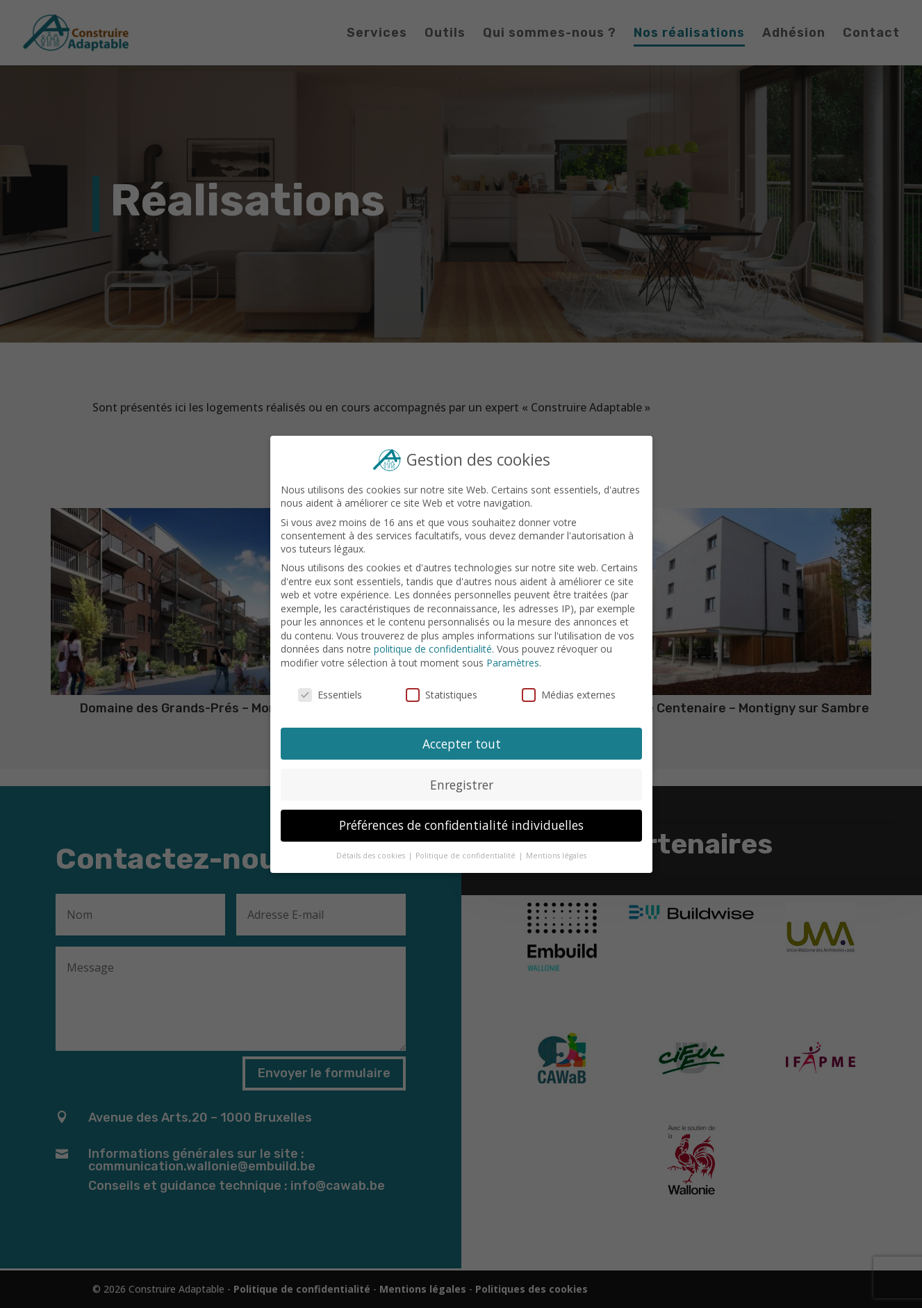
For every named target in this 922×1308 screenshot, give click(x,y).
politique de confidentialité (433, 648)
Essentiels (330, 694)
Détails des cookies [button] (371, 855)
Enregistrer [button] (461, 784)
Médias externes (568, 694)
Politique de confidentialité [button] (466, 855)
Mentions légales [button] (556, 855)
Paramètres (512, 662)
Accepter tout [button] (461, 743)
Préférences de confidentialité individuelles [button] (461, 825)
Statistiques (441, 694)
